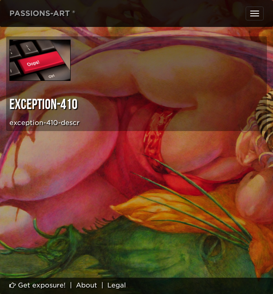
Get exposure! (37, 285)
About (86, 285)
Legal (116, 285)
